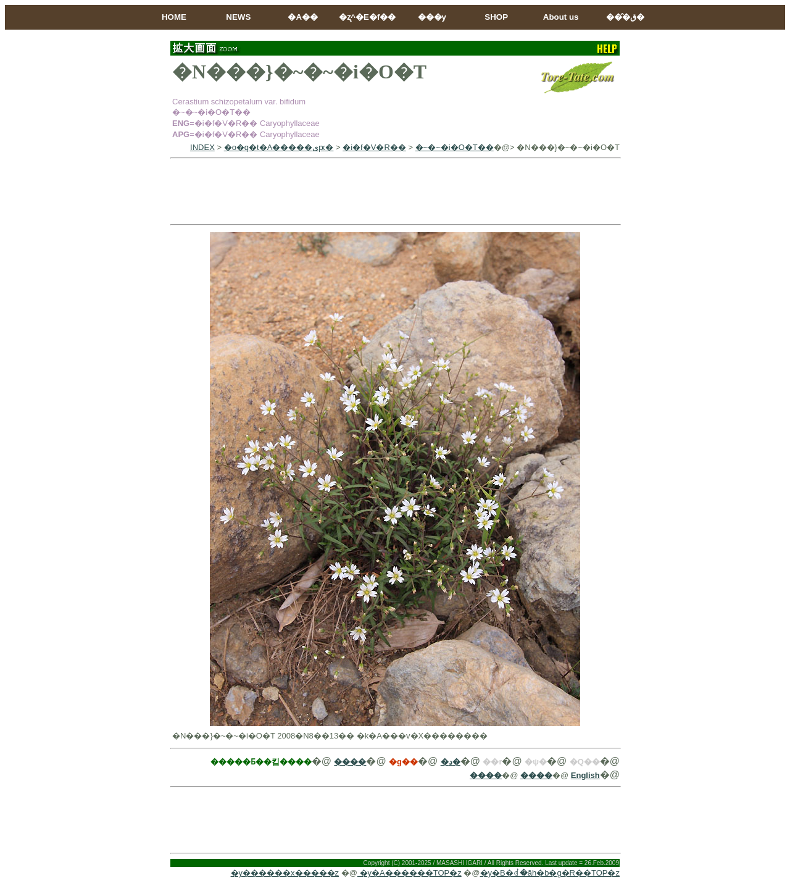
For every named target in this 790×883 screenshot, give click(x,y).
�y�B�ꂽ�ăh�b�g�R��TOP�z (550, 872)
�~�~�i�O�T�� (454, 147)
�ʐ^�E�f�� (367, 17)
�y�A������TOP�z (409, 872)
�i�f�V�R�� (374, 147)
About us (561, 17)
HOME (174, 17)
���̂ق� (625, 17)
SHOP (496, 17)
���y (432, 17)
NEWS (238, 17)
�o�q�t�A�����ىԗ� (279, 147)
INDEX (202, 147)
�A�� (303, 17)
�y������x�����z (285, 872)
